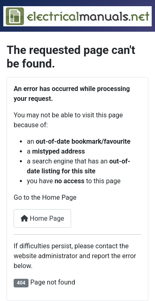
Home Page (42, 218)
